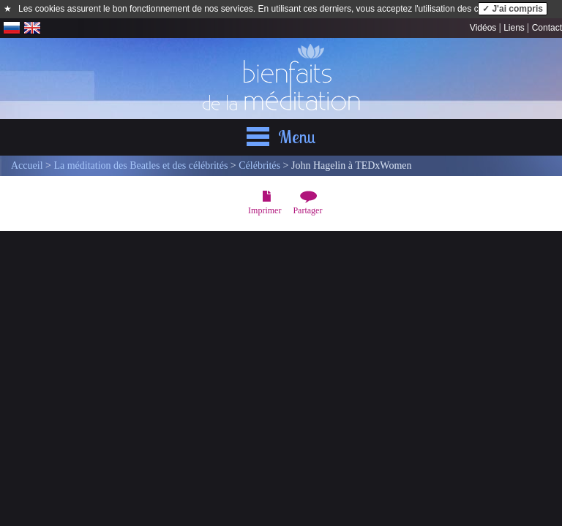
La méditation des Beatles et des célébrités (140, 165)
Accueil (27, 165)
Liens (514, 28)
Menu (297, 137)
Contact (547, 28)
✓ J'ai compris (512, 9)
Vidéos (483, 28)
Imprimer (264, 210)
